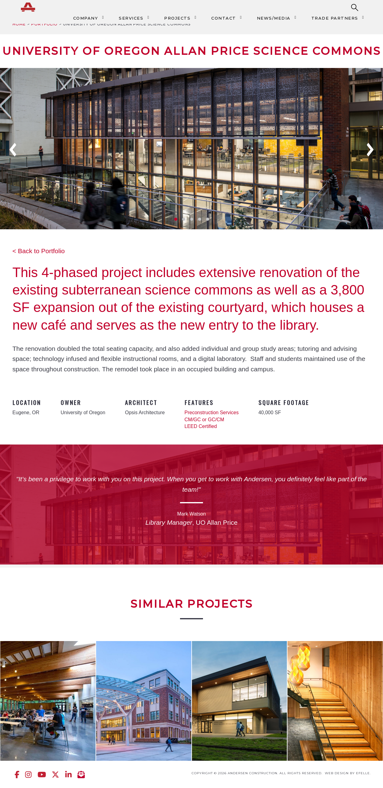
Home (19, 24)
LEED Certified (201, 426)
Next (370, 149)
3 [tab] (191, 219)
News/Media (274, 18)
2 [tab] (183, 219)
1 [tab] (175, 219)
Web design (337, 773)
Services (131, 18)
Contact (223, 18)
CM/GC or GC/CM (204, 419)
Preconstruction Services (212, 412)
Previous (12, 149)
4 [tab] (199, 219)
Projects (177, 18)
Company (85, 18)
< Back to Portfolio (39, 250)
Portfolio (44, 24)
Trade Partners (334, 18)
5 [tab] (207, 219)
